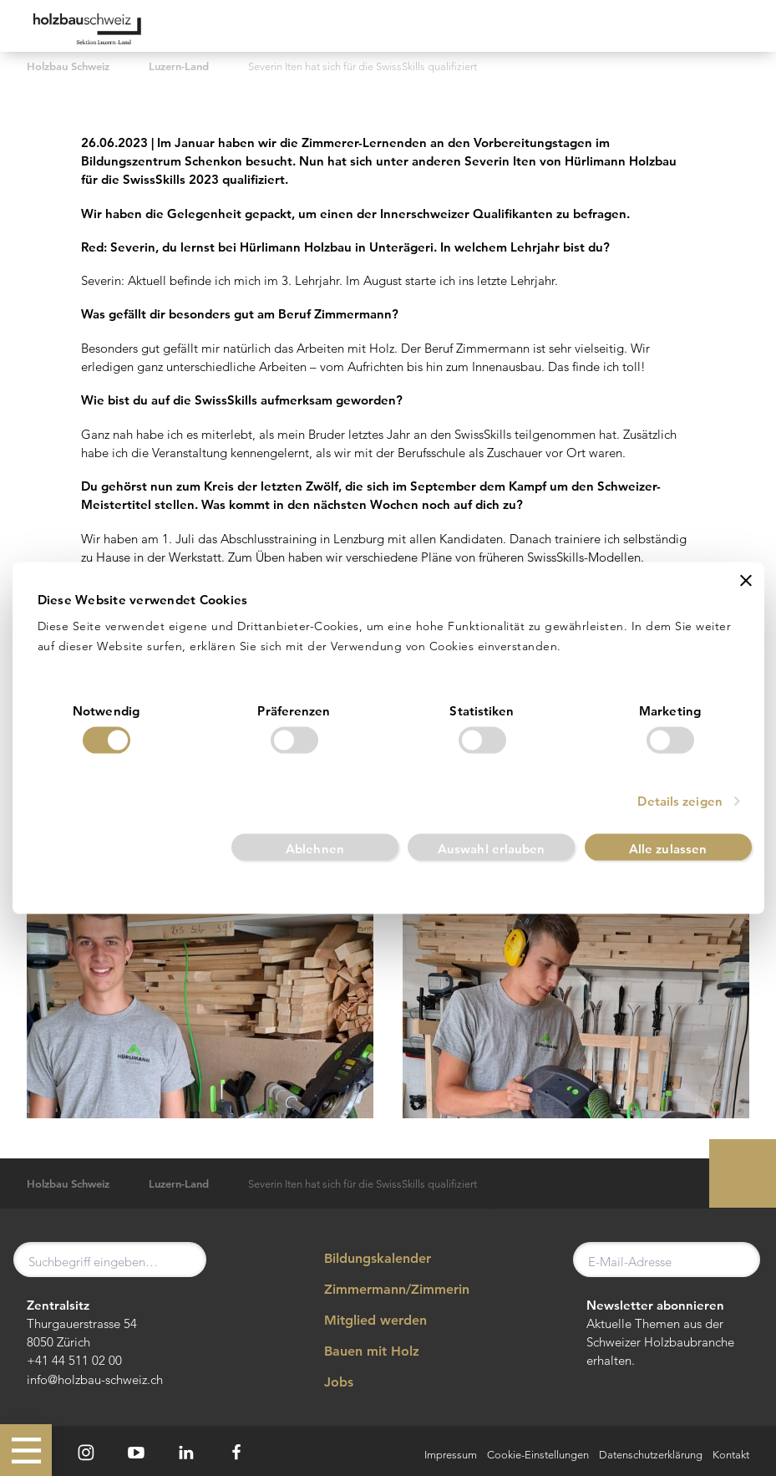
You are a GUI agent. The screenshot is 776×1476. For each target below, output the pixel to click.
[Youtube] (136, 1452)
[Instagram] (86, 1452)
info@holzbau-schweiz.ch (95, 1379)
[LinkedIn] (186, 1452)
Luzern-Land (179, 66)
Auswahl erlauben (491, 850)
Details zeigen (679, 802)
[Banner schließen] (746, 579)
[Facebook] (236, 1452)
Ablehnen (315, 850)
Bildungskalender (366, 1258)
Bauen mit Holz (360, 1351)
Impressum (450, 1454)
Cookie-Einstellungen (538, 1454)
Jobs (327, 1382)
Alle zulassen (668, 850)
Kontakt (731, 1454)
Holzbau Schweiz (68, 66)
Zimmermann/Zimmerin (385, 1289)
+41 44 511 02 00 (74, 1360)
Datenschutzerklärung (650, 1454)
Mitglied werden (364, 1320)
